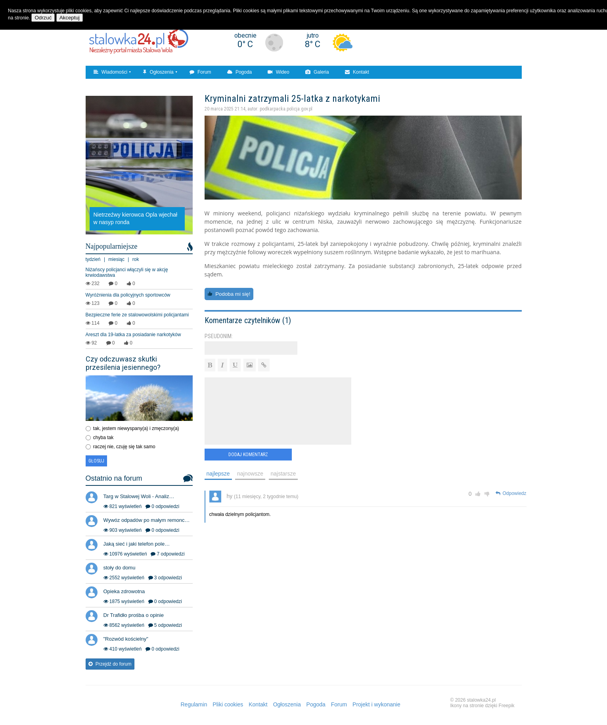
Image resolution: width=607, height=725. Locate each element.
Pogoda (239, 72)
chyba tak (103, 437)
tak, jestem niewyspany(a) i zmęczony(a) (136, 428)
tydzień (93, 259)
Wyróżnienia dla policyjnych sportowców (128, 295)
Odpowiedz (511, 493)
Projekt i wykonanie (376, 704)
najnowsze (250, 473)
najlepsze (218, 473)
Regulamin (194, 704)
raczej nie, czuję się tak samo (124, 446)
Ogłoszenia (158, 72)
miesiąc (116, 259)
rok (135, 259)
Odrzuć (43, 18)
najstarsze (283, 473)
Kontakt (357, 72)
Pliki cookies (228, 704)
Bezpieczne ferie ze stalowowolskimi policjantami (137, 315)
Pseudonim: (219, 336)
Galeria (317, 72)
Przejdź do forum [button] (110, 664)
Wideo (278, 72)
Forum (200, 72)
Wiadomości (111, 72)
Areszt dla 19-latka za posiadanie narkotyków (133, 334)
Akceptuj (69, 18)
